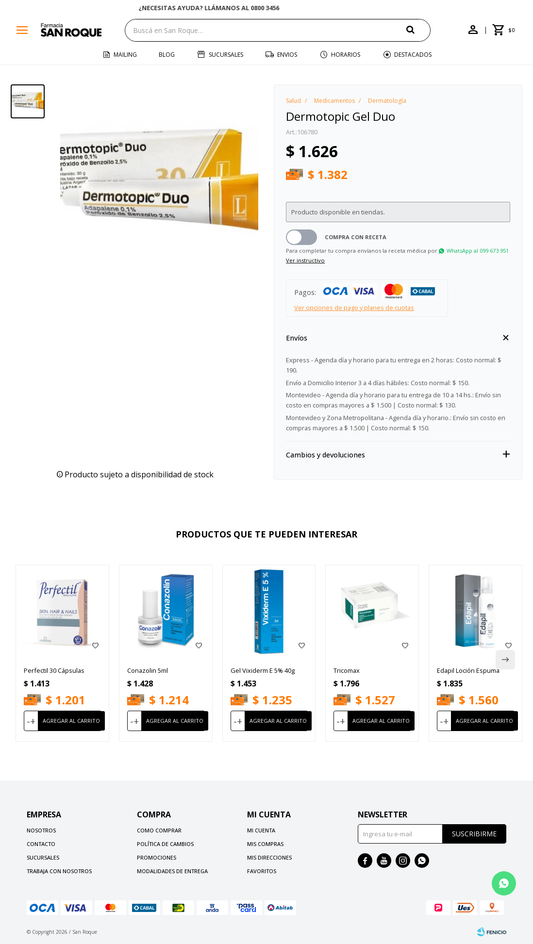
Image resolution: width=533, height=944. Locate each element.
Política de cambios (165, 843)
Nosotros (41, 830)
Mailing (125, 54)
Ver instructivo (305, 260)
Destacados (413, 54)
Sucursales (226, 54)
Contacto (41, 843)
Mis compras (265, 843)
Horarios (345, 54)
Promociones (156, 857)
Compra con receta (355, 237)
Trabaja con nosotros (59, 871)
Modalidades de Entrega (172, 871)
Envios (287, 54)
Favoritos (261, 871)
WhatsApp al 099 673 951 (478, 250)
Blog (167, 54)
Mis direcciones (269, 857)
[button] (418, 30)
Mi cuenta (261, 830)
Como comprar (159, 830)
